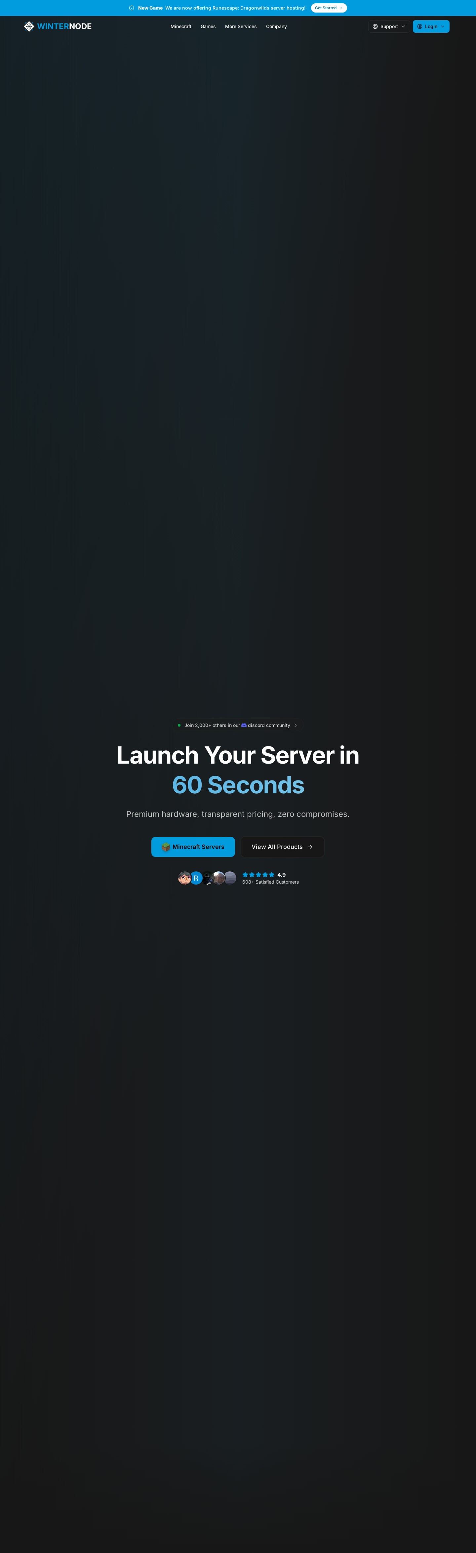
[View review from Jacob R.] (218, 878)
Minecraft (181, 26)
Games (208, 26)
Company (276, 26)
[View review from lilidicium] (229, 878)
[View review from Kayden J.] (207, 878)
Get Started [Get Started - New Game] (329, 7)
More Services (241, 26)
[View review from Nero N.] (185, 878)
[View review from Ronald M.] (196, 878)
